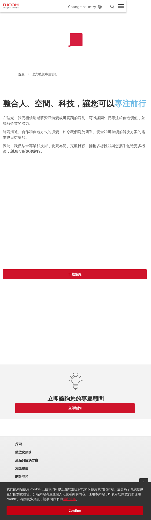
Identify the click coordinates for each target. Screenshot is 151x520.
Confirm (75, 511)
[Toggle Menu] (121, 6)
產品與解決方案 (26, 460)
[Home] (11, 6)
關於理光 (21, 476)
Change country (85, 6)
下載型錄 (74, 274)
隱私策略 (69, 499)
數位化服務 (23, 452)
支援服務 (21, 468)
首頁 (21, 74)
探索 (18, 444)
